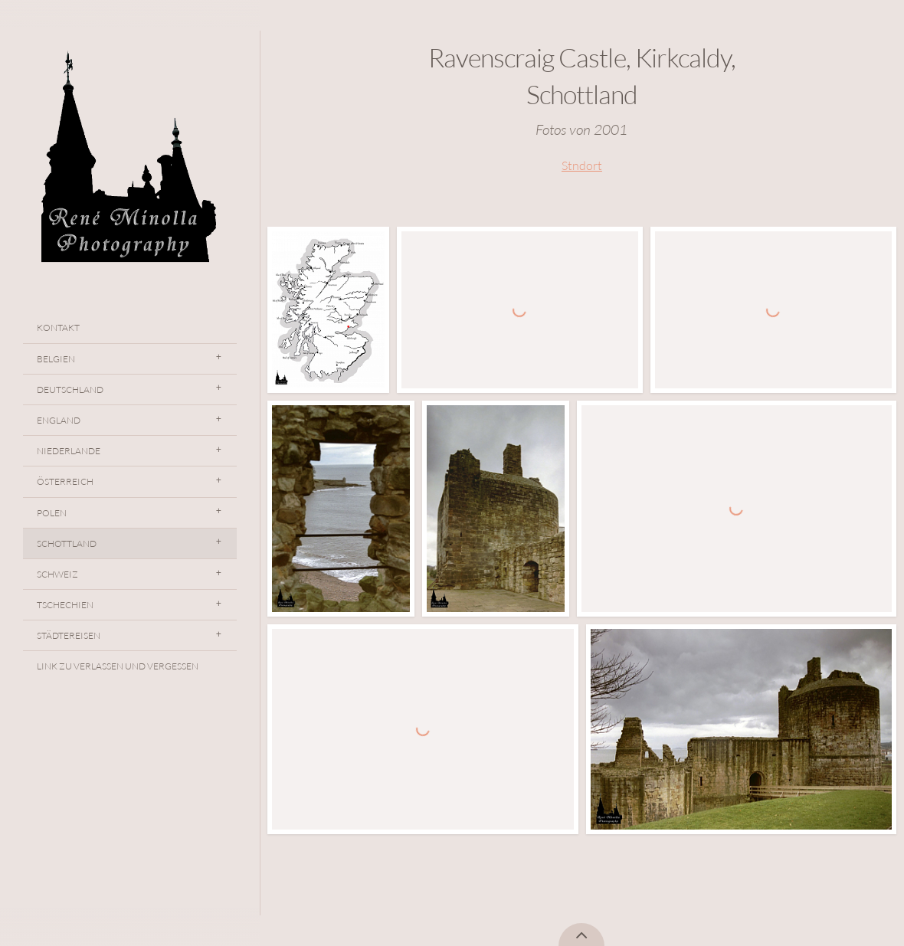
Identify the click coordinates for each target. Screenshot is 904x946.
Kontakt (58, 327)
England (58, 420)
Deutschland (70, 389)
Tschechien (65, 604)
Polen (52, 513)
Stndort (582, 165)
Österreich (65, 481)
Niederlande (68, 451)
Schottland (67, 543)
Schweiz (57, 574)
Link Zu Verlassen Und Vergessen (117, 666)
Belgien (56, 359)
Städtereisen (68, 635)
